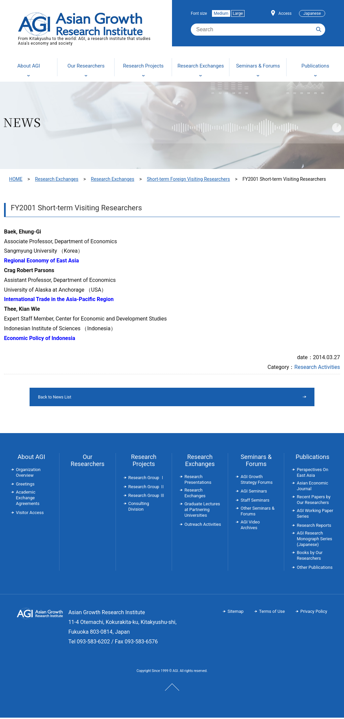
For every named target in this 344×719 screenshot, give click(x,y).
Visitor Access (30, 513)
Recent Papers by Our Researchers (313, 501)
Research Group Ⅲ (146, 496)
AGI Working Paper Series (315, 514)
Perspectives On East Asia (312, 473)
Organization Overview (28, 473)
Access (285, 13)
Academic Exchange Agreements (27, 499)
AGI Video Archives (250, 526)
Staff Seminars (255, 501)
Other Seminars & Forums (257, 512)
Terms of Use (272, 612)
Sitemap (235, 612)
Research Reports (314, 526)
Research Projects (144, 462)
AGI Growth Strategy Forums (256, 480)
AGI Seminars (254, 492)
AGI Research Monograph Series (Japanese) (314, 540)
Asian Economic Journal (312, 487)
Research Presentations (197, 480)
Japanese (312, 13)
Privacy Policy (313, 612)
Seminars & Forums (256, 462)
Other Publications (314, 568)
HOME (16, 179)
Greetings (25, 485)
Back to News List (154, 397)
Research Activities (317, 367)
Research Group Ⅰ (146, 478)
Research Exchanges (56, 179)
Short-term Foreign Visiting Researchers (188, 179)
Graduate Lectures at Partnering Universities (202, 511)
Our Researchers (87, 462)
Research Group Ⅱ (146, 488)
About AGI (31, 458)
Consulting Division (138, 507)
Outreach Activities (202, 525)
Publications (312, 458)
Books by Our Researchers (309, 556)
